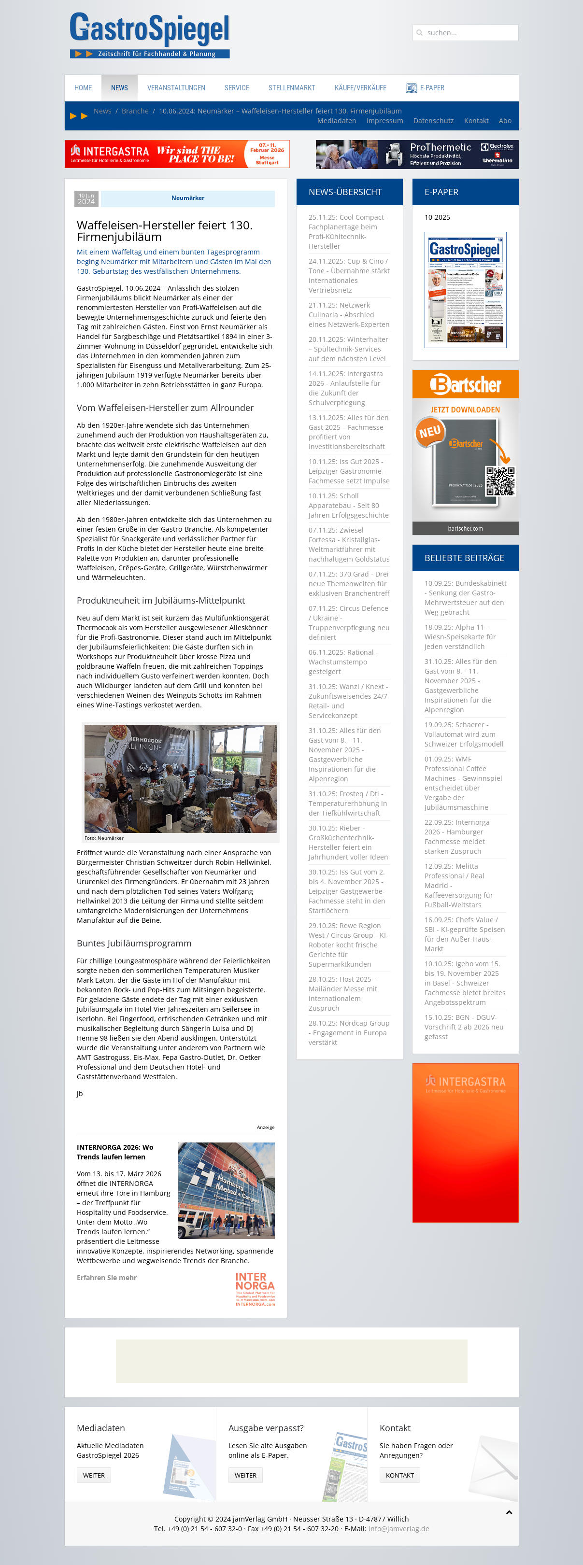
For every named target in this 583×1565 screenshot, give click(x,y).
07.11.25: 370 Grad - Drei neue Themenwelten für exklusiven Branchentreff (349, 583)
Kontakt (476, 120)
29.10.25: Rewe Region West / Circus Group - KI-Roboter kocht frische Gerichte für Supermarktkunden (348, 945)
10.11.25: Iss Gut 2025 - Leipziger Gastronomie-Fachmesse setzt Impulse (349, 471)
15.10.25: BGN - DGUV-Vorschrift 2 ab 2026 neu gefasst (464, 1027)
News (119, 88)
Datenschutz (433, 120)
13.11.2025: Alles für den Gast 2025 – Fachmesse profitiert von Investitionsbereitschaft (349, 432)
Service (237, 88)
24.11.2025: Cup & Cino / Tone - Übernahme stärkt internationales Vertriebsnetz (349, 275)
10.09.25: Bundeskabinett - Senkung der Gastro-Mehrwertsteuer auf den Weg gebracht (466, 597)
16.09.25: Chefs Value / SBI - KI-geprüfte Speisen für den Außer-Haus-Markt (465, 934)
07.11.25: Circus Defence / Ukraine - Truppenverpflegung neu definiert (349, 623)
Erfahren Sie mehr (107, 1277)
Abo (505, 120)
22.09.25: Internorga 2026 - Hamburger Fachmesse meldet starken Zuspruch (457, 837)
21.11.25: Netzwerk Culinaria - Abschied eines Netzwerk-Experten (349, 314)
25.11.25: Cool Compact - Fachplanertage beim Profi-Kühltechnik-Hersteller (348, 231)
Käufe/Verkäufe (360, 88)
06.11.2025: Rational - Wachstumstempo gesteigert (343, 662)
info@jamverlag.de (399, 1528)
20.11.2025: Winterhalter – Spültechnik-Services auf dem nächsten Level (348, 349)
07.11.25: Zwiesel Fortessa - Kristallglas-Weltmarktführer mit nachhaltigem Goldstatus (349, 544)
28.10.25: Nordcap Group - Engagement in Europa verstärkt (349, 1032)
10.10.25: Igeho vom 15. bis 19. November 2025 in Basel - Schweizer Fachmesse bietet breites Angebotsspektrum (465, 983)
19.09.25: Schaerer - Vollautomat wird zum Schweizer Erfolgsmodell (464, 734)
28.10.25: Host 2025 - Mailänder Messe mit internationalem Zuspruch (343, 993)
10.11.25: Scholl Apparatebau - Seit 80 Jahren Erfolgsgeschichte (349, 505)
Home (83, 88)
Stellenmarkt (292, 88)
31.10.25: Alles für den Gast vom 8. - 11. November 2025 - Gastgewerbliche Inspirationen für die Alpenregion (345, 754)
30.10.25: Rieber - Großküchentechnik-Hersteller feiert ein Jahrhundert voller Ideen (348, 842)
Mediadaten (336, 120)
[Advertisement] (292, 1361)
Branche (135, 110)
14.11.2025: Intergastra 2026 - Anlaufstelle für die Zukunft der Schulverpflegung (346, 388)
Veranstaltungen (176, 88)
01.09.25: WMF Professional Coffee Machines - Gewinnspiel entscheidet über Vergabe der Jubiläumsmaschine (463, 783)
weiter (94, 1475)
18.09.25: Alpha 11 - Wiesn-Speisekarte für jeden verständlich (460, 636)
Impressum (385, 120)
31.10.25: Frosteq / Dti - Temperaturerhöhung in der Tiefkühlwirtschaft (348, 803)
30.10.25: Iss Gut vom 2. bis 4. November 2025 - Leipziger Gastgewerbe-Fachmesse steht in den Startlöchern (347, 891)
